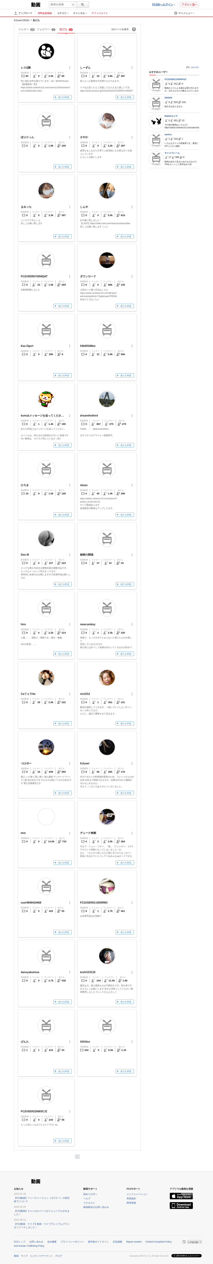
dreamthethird (89, 415)
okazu (84, 485)
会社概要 (52, 1241)
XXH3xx (85, 1041)
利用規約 (131, 1198)
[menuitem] (64, 13)
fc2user (85, 763)
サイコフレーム (172, 153)
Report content (133, 1241)
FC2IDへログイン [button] (163, 4)
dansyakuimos (30, 972)
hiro (23, 624)
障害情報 (131, 1202)
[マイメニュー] (184, 13)
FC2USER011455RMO (93, 902)
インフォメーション (137, 1194)
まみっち (26, 206)
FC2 (22, 4)
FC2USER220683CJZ (34, 1111)
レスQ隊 (26, 67)
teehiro (168, 134)
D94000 (168, 97)
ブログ (58, 1256)
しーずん (85, 67)
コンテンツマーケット (41, 1256)
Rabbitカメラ (171, 116)
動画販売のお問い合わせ (96, 1207)
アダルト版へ (190, 4)
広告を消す (195, 67)
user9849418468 (31, 902)
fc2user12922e (21, 20)
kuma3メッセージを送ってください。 (44, 415)
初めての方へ (90, 1194)
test (23, 833)
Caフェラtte (28, 693)
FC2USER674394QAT (34, 276)
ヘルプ (86, 1198)
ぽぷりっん (27, 137)
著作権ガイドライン (98, 1241)
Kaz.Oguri (27, 345)
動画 (16, 1256)
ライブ (24, 1256)
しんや (84, 206)
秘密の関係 (86, 554)
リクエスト (89, 1202)
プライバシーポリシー (72, 1241)
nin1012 (85, 693)
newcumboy (87, 624)
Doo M (25, 554)
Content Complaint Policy (158, 1241)
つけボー (26, 763)
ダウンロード (88, 276)
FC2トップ (19, 1241)
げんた (25, 1041)
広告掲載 (117, 1241)
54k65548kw (88, 345)
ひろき (25, 485)
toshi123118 (87, 972)
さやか (84, 137)
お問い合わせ (36, 1241)
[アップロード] (23, 13)
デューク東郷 (88, 833)
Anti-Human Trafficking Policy (29, 1246)
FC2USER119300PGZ (175, 79)
